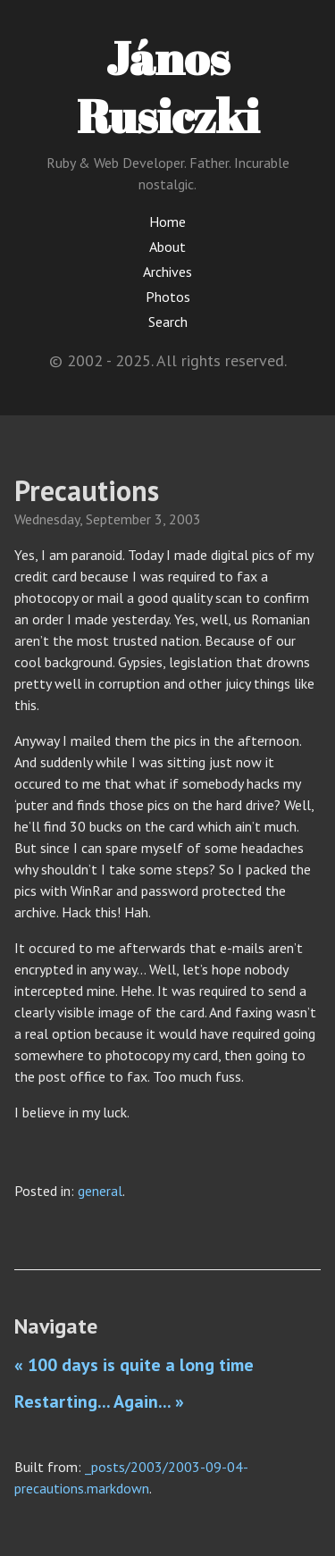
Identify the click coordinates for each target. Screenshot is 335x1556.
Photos (168, 296)
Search (168, 321)
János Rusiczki (168, 86)
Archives (167, 271)
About (167, 246)
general (100, 1191)
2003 (185, 519)
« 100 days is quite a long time (134, 1364)
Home (167, 221)
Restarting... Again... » (99, 1401)
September (118, 519)
